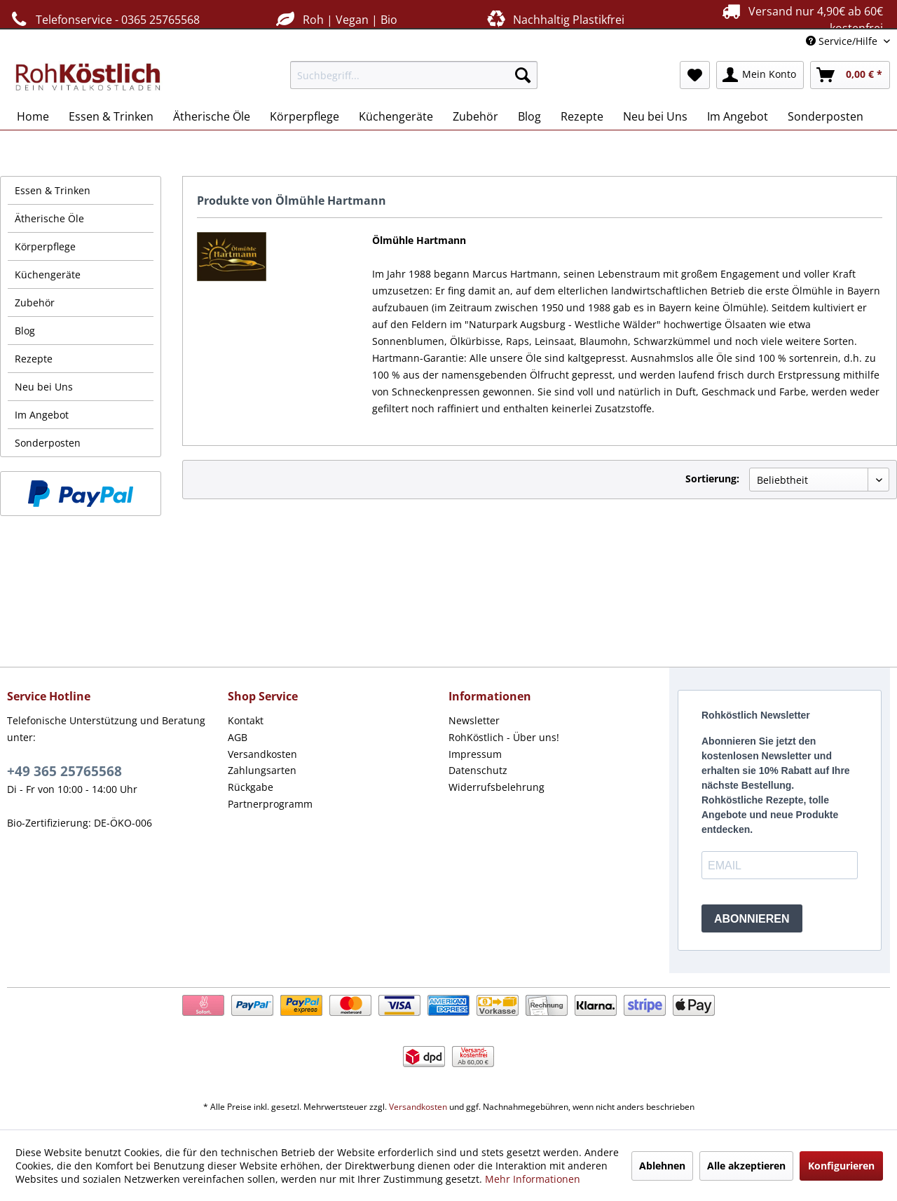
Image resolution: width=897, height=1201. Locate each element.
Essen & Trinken (52, 190)
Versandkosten (262, 754)
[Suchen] (522, 75)
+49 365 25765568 (64, 771)
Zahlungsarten (262, 770)
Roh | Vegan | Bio (335, 19)
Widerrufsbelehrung (496, 787)
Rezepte (34, 358)
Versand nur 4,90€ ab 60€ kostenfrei (800, 19)
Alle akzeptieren (746, 1165)
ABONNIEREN (752, 919)
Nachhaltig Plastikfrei (554, 19)
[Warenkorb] (850, 75)
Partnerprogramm (270, 803)
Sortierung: (712, 478)
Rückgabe (250, 787)
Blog (25, 330)
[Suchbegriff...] (413, 75)
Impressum (475, 754)
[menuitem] (413, 75)
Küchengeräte (48, 274)
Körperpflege (45, 246)
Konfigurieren (841, 1165)
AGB (237, 737)
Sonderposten (48, 442)
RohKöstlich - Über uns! (503, 737)
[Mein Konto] (760, 75)
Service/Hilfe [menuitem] (843, 41)
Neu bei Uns (44, 386)
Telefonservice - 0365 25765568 (103, 19)
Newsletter (474, 720)
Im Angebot (42, 414)
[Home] (33, 116)
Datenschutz (477, 770)
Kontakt (245, 720)
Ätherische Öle (49, 218)
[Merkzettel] (695, 75)
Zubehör (35, 302)
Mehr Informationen (532, 1179)
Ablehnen (662, 1165)
